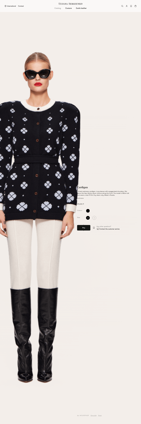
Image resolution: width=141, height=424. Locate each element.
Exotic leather (81, 8)
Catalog (57, 8)
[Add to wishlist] (94, 228)
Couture (68, 8)
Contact (21, 6)
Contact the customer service (109, 229)
